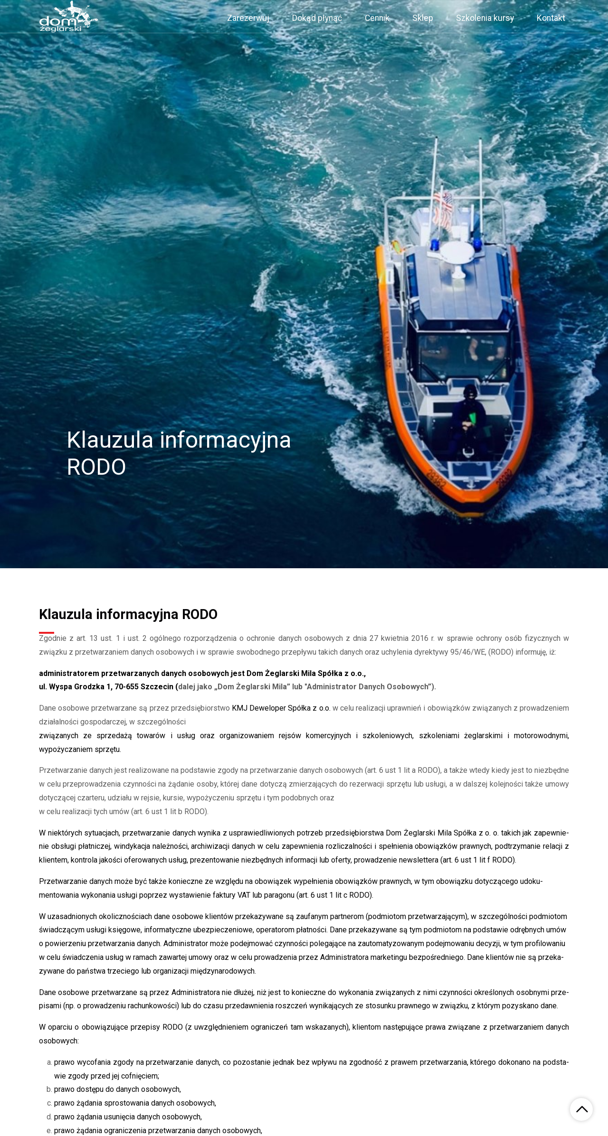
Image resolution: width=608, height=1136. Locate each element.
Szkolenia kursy (485, 18)
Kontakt (551, 18)
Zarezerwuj (248, 18)
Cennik (377, 18)
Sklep (422, 18)
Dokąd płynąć (317, 18)
